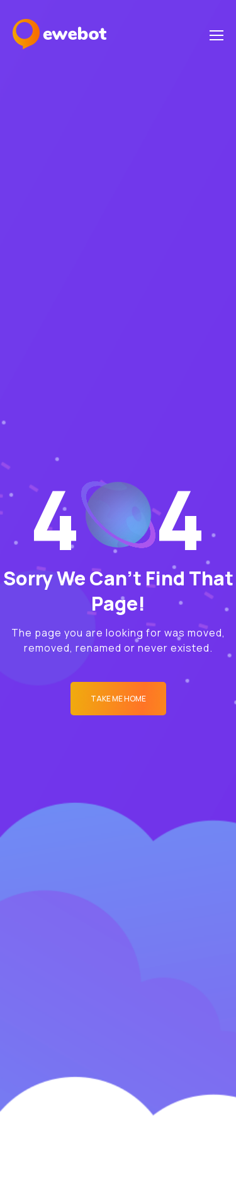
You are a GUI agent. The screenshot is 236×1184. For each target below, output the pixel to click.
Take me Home (118, 698)
